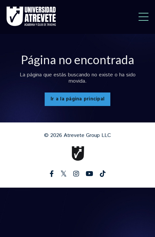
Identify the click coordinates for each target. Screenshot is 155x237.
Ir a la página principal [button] (77, 99)
